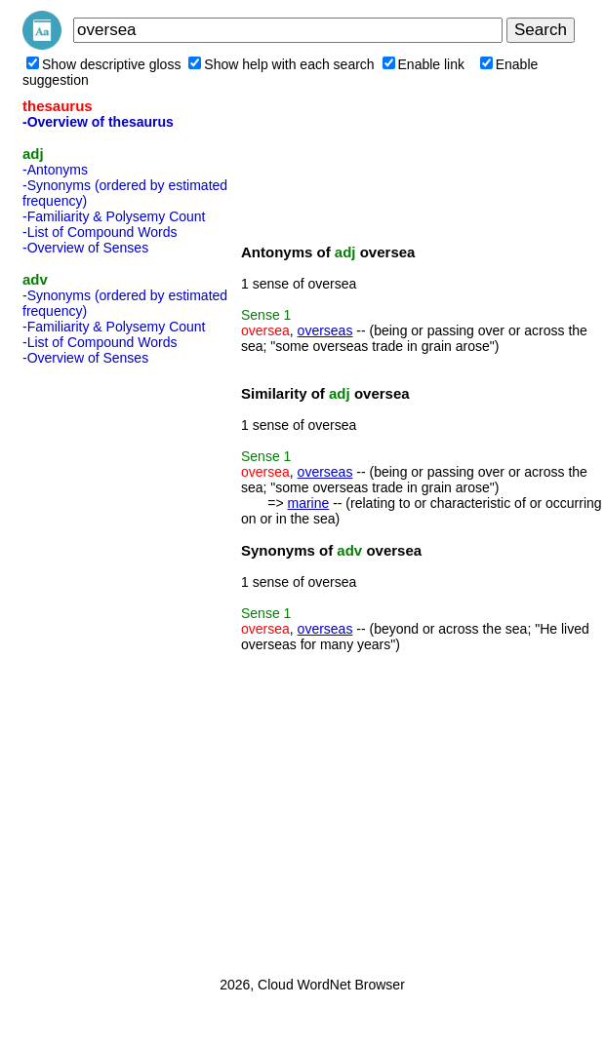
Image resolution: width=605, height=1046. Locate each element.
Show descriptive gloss (103, 64)
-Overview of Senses (85, 247)
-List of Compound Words (99, 232)
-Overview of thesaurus (98, 122)
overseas (325, 330)
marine (308, 503)
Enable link (424, 64)
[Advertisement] (100, 664)
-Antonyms (55, 169)
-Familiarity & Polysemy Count (114, 216)
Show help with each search (281, 64)
